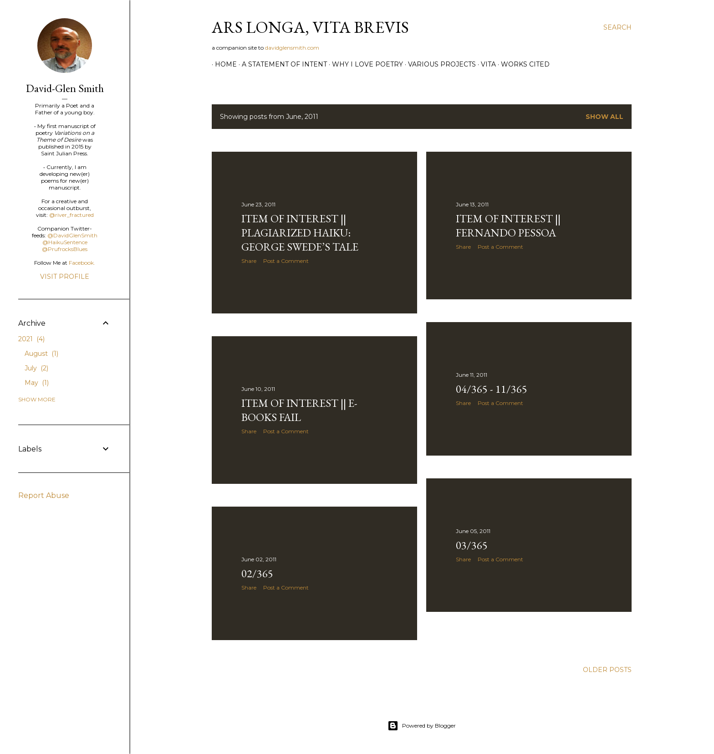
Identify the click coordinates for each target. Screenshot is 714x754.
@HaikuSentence (64, 242)
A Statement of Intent (281, 64)
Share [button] (248, 260)
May (37, 383)
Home (223, 64)
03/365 (472, 545)
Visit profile (64, 276)
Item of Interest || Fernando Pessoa (508, 225)
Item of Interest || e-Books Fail (299, 410)
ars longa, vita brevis (310, 27)
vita (485, 64)
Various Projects (439, 64)
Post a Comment (286, 260)
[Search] (617, 27)
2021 (31, 339)
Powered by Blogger (422, 725)
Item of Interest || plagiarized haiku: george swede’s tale (299, 232)
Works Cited (522, 64)
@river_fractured (71, 214)
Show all (604, 117)
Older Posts (607, 670)
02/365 (257, 573)
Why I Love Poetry (364, 64)
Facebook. (82, 262)
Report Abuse (43, 495)
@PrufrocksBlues (64, 249)
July (36, 368)
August (41, 353)
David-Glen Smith (65, 88)
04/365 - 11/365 (491, 389)
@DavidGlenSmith (72, 235)
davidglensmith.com (292, 47)
